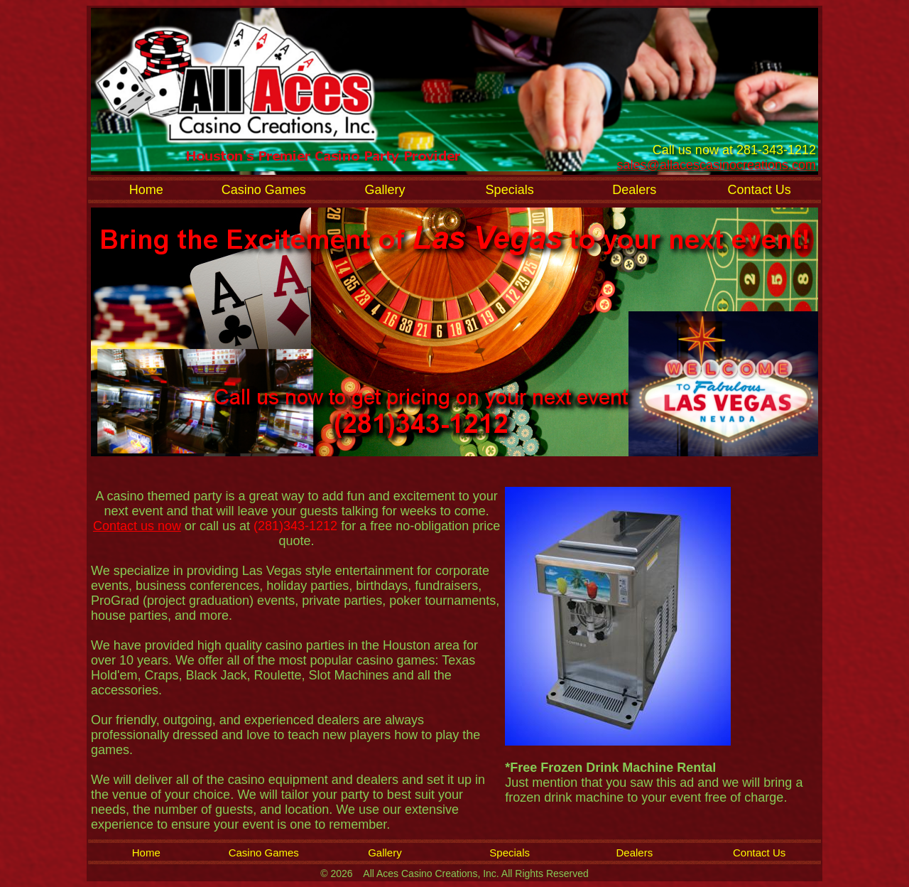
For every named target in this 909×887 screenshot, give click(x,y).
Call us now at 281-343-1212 (734, 150)
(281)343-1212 (297, 526)
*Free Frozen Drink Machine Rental (610, 767)
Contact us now (137, 526)
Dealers (634, 190)
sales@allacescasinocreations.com (716, 165)
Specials (510, 190)
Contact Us (759, 190)
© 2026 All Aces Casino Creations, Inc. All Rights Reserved (454, 873)
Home (146, 190)
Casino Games (264, 190)
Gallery (384, 190)
